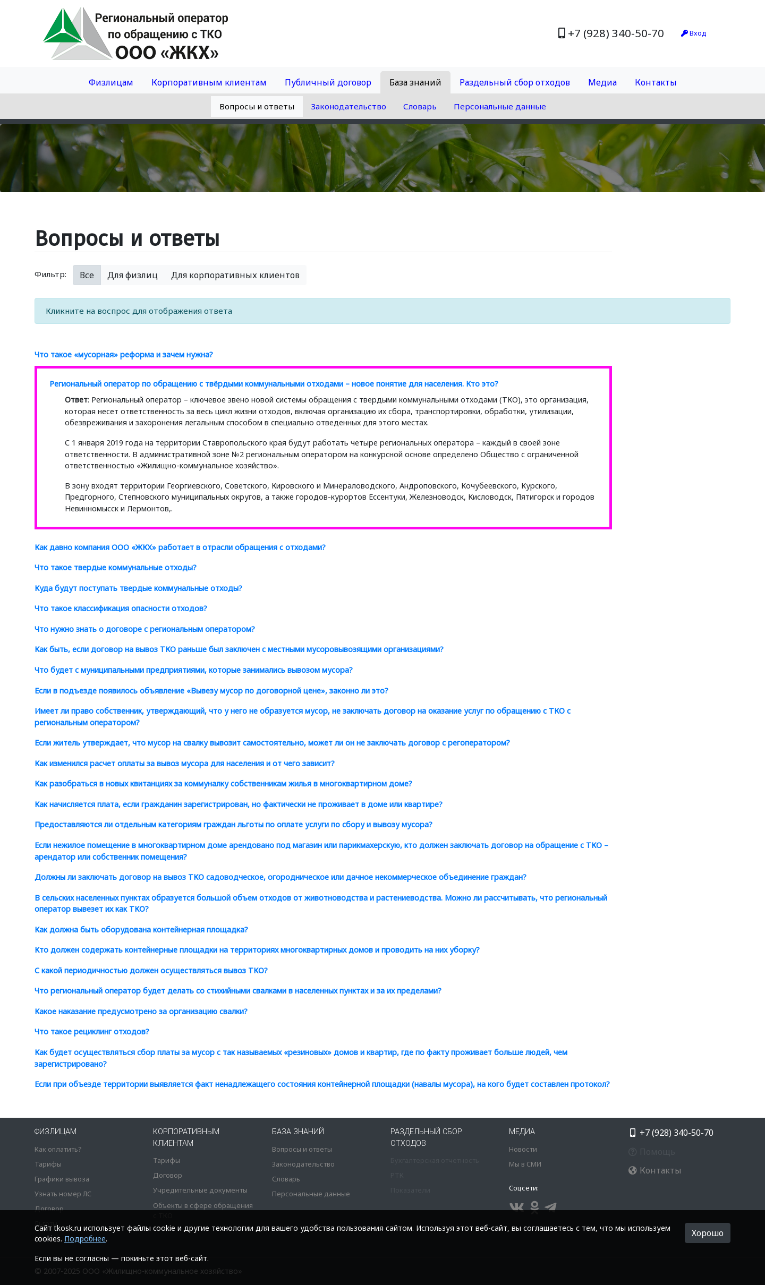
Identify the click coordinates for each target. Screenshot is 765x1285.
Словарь (420, 106)
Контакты (656, 82)
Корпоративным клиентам (209, 82)
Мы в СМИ (525, 1164)
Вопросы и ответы (256, 106)
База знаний (415, 82)
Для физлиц (132, 275)
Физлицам (111, 82)
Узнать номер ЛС (63, 1193)
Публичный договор (328, 82)
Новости (523, 1149)
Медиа (602, 82)
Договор (49, 1208)
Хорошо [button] (708, 1233)
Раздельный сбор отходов (515, 82)
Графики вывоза (62, 1179)
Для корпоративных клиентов (235, 275)
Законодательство (348, 106)
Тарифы (48, 1164)
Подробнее (85, 1238)
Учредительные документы (200, 1190)
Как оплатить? (58, 1149)
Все (87, 275)
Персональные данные (500, 106)
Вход (694, 33)
